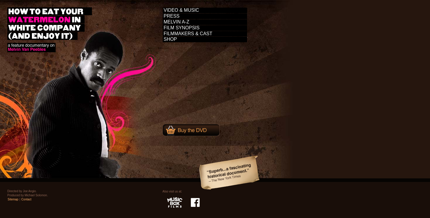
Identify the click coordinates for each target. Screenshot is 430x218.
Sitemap (13, 199)
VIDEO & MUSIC (181, 10)
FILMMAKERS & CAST (188, 33)
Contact (26, 199)
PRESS (171, 15)
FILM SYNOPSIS (182, 27)
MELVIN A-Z (176, 21)
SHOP (170, 39)
